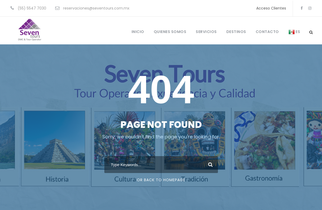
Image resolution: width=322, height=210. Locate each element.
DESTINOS (236, 31)
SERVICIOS (206, 31)
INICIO (138, 31)
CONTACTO (267, 31)
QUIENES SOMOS (170, 31)
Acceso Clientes (271, 8)
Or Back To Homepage (161, 180)
